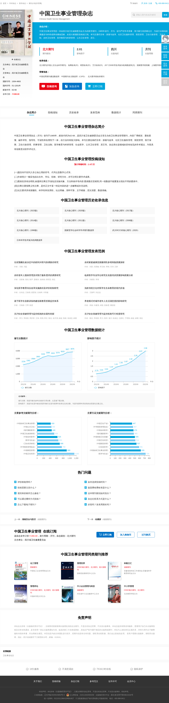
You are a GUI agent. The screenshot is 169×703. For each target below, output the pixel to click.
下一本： (100, 519)
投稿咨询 (52, 86)
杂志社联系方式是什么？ (99, 499)
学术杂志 (12, 3)
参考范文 (94, 681)
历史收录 (74, 112)
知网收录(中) (73, 65)
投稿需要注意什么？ (27, 487)
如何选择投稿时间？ (97, 482)
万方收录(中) (97, 65)
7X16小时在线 (104, 669)
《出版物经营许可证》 (34, 626)
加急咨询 (74, 86)
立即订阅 (97, 86)
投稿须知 (53, 112)
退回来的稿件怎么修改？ (29, 493)
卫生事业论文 (8, 655)
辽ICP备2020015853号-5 (54, 695)
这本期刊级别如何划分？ (99, 493)
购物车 (135, 3)
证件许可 (112, 681)
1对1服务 (34, 669)
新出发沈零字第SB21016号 (122, 695)
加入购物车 (125, 535)
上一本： (31, 519)
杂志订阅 (75, 681)
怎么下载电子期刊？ (27, 504)
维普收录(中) (85, 65)
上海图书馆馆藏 (157, 65)
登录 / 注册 (148, 3)
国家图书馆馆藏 (143, 65)
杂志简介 (31, 112)
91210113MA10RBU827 (64, 698)
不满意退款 (67, 669)
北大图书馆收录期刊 (96, 76)
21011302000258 (87, 695)
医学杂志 (22, 3)
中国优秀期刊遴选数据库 (49, 76)
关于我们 (37, 681)
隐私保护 (138, 669)
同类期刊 (137, 112)
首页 (4, 3)
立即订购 (107, 535)
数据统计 (116, 112)
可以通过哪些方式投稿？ (29, 499)
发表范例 (95, 112)
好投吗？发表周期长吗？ (99, 504)
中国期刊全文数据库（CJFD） (73, 76)
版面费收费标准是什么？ (99, 487)
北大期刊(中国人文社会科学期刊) (52, 65)
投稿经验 (56, 681)
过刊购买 (146, 535)
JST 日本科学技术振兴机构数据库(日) (119, 65)
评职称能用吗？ (25, 482)
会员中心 (131, 681)
